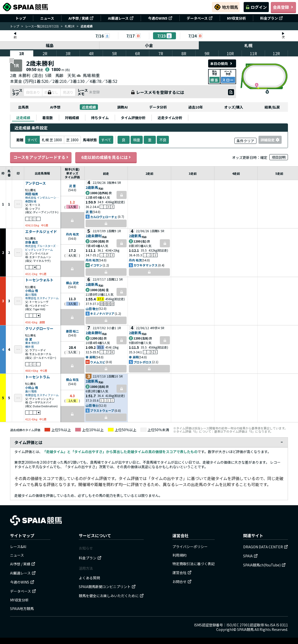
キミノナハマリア (102, 313)
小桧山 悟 (31, 290)
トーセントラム (37, 377)
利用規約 (179, 555)
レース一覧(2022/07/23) (42, 26)
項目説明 (279, 157)
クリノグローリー (39, 328)
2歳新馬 (92, 187)
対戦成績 (72, 117)
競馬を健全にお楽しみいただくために (111, 596)
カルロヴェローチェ (103, 217)
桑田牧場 (30, 201)
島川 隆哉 (31, 294)
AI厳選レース (121, 18)
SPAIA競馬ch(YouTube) (264, 565)
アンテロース (35, 183)
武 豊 (72, 186)
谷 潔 (28, 339)
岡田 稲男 (31, 194)
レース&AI (18, 546)
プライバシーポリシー (190, 546)
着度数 (47, 117)
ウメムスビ (97, 362)
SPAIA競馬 (245, 629)
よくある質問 (89, 578)
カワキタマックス (145, 265)
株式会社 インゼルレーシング (42, 197)
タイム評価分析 (133, 117)
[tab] (23, 117)
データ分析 (158, 107)
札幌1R (69, 26)
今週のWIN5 (160, 18)
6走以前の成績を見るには (106, 157)
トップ (20, 18)
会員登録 (283, 7)
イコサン (96, 265)
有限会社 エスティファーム (42, 298)
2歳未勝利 (94, 235)
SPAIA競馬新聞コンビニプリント (107, 587)
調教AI (122, 107)
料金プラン (271, 18)
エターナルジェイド (41, 231)
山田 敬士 (92, 309)
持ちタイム (100, 117)
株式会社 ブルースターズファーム (42, 246)
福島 (49, 45)
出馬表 (23, 107)
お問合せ (182, 582)
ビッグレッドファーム (39, 250)
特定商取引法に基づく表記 (193, 563)
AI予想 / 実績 (81, 18)
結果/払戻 (272, 107)
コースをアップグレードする (40, 157)
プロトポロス (142, 362)
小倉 (149, 45)
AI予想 (55, 107)
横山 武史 (72, 283)
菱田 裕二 (72, 331)
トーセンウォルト (39, 280)
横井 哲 (29, 347)
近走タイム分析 (170, 117)
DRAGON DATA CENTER (265, 547)
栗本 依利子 (32, 343)
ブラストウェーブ (102, 410)
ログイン (256, 7)
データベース (200, 18)
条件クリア (245, 141)
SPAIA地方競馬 (22, 608)
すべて (106, 140)
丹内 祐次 (72, 234)
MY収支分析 (236, 18)
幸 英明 (90, 357)
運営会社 (182, 572)
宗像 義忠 (31, 242)
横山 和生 (72, 379)
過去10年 (195, 107)
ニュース (47, 18)
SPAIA (250, 556)
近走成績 (89, 107)
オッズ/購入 (233, 107)
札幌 (248, 45)
